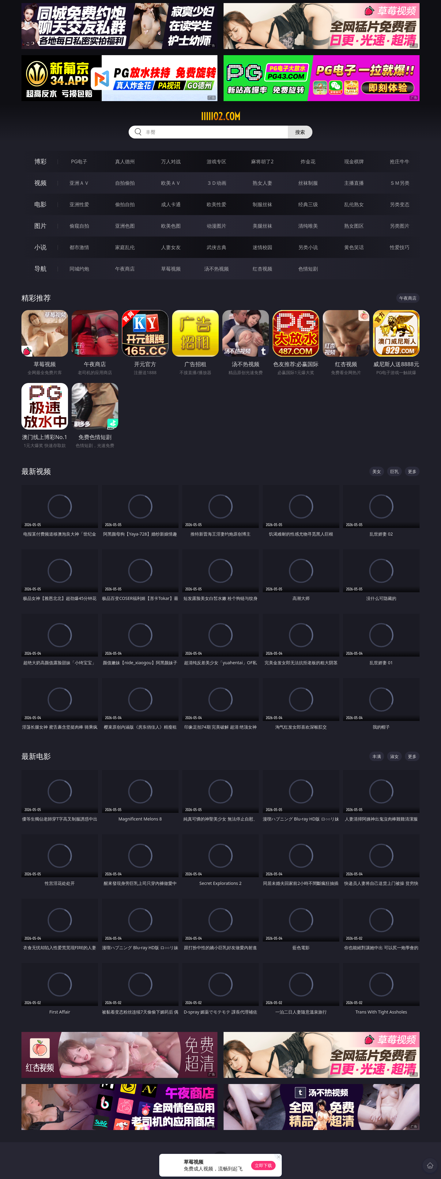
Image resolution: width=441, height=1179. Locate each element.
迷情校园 (262, 247)
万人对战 (171, 161)
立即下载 (263, 1165)
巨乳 (394, 471)
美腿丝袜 (262, 225)
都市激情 (79, 247)
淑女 (394, 756)
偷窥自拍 (79, 225)
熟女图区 (354, 225)
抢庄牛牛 (399, 161)
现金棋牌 (354, 161)
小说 (40, 247)
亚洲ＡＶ (79, 183)
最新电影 (36, 756)
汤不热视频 (216, 268)
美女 (376, 471)
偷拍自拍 (125, 204)
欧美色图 (171, 225)
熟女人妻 (262, 183)
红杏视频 (262, 268)
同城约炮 (79, 268)
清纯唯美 (308, 225)
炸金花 (308, 161)
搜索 (300, 132)
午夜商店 (125, 268)
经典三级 (308, 204)
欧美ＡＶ (171, 183)
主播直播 (354, 183)
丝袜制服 (308, 183)
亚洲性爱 (79, 204)
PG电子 (79, 161)
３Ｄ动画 (216, 183)
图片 (40, 226)
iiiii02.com (220, 116)
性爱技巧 (399, 247)
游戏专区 (216, 161)
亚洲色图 (125, 225)
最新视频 (36, 471)
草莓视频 (171, 268)
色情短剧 (308, 268)
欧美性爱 (216, 204)
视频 (40, 183)
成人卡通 (171, 204)
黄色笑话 (354, 247)
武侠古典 (216, 247)
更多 (412, 471)
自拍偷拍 (125, 183)
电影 (40, 204)
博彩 (40, 161)
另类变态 (399, 204)
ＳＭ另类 (399, 183)
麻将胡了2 (262, 161)
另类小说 (308, 247)
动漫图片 (216, 225)
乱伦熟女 (354, 204)
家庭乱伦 (125, 247)
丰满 (376, 756)
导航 (40, 268)
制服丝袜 (262, 204)
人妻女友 (171, 247)
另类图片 (399, 225)
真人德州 (125, 161)
